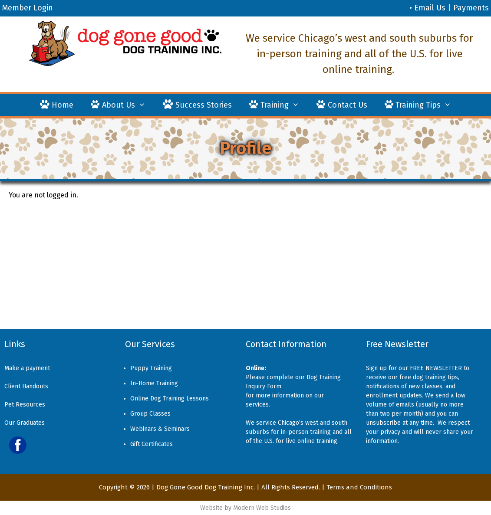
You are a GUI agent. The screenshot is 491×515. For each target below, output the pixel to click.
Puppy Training (151, 368)
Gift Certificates (151, 444)
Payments (471, 8)
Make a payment (27, 368)
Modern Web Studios (262, 508)
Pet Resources (24, 404)
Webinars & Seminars (160, 429)
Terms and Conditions (359, 487)
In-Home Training (154, 383)
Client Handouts (26, 386)
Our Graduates (24, 422)
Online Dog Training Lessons (169, 398)
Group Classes (150, 413)
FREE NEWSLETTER (436, 368)
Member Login (27, 8)
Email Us (429, 8)
